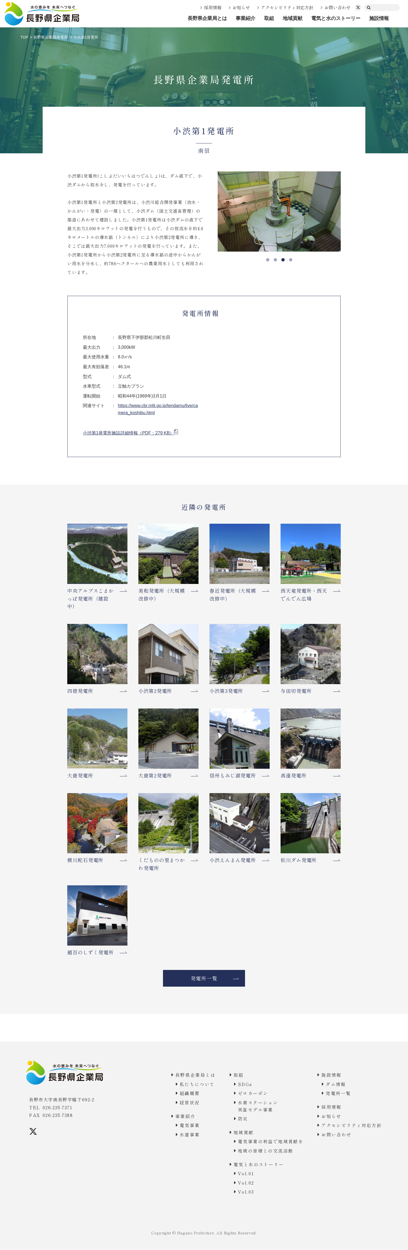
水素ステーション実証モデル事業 (258, 1106)
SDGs (245, 1084)
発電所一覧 (204, 978)
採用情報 (213, 7)
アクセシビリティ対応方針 (287, 7)
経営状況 (190, 1102)
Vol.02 (246, 1182)
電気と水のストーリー (335, 18)
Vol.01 (246, 1173)
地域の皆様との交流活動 (265, 1150)
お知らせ (241, 7)
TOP (24, 37)
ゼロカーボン (253, 1093)
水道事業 (190, 1134)
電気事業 (190, 1125)
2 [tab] (275, 259)
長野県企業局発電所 (50, 37)
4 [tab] (290, 259)
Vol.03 (246, 1191)
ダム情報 (336, 1084)
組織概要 (190, 1093)
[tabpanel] (279, 211)
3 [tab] (283, 259)
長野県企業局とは (207, 18)
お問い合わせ (337, 7)
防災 (243, 1118)
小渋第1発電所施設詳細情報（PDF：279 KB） (128, 433)
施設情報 (379, 18)
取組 (269, 18)
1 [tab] (267, 259)
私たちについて (197, 1084)
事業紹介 (245, 18)
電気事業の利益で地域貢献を (270, 1141)
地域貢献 (292, 18)
